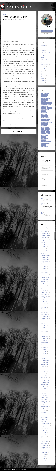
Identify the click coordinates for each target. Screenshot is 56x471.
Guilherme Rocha (11, 469)
